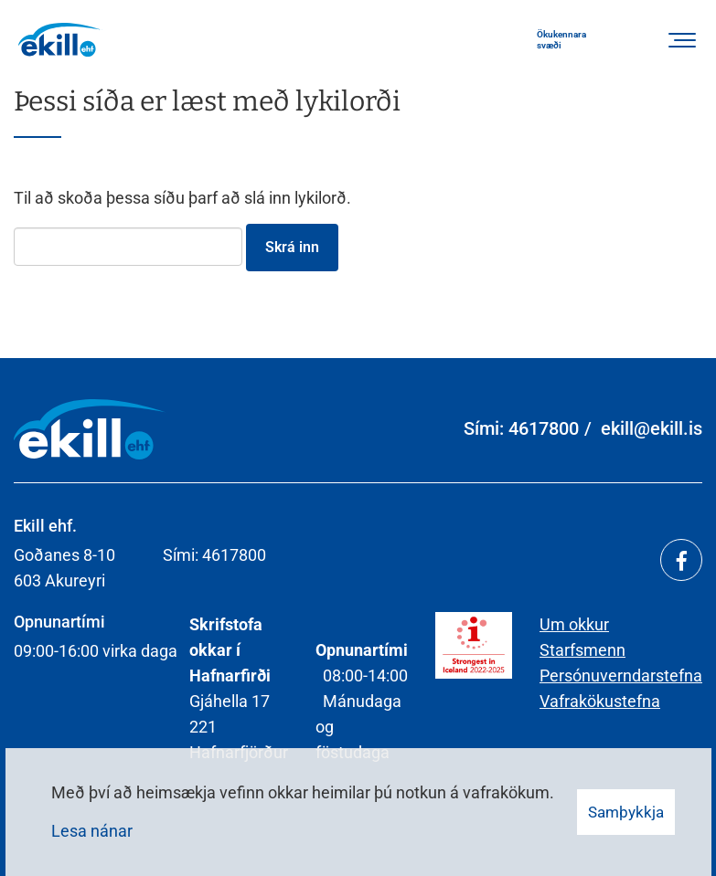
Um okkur (574, 624)
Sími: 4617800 (521, 428)
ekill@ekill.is (651, 428)
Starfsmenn (582, 650)
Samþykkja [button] (626, 812)
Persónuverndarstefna (621, 675)
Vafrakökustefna (600, 701)
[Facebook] (681, 560)
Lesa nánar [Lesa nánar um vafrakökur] (92, 830)
